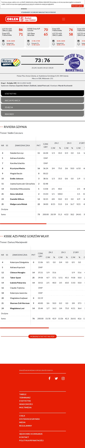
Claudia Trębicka (17, 288)
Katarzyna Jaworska (18, 293)
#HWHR (24, 9)
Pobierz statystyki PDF (42, 336)
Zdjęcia (9, 107)
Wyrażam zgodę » (77, 6)
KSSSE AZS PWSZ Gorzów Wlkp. (26, 236)
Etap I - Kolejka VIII (8, 83)
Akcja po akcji (12, 100)
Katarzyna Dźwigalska (19, 262)
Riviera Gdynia (15, 127)
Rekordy (9, 114)
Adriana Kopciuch (17, 267)
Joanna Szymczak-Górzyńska (22, 183)
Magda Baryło (16, 173)
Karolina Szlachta (17, 163)
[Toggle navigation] (63, 19)
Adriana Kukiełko (17, 158)
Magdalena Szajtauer (19, 298)
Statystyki (10, 93)
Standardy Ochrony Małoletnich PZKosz (38, 12)
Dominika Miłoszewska (20, 189)
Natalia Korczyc (17, 153)
